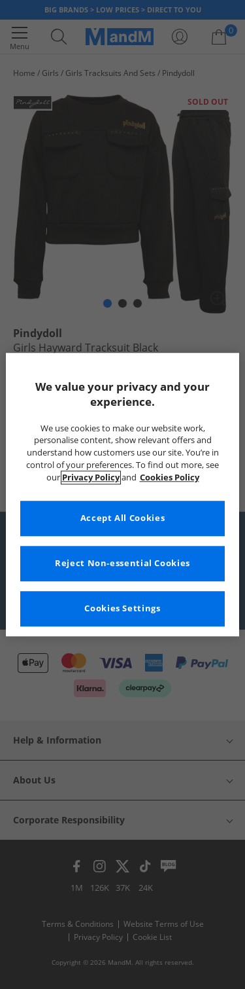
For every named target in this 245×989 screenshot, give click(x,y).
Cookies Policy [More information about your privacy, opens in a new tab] (169, 477)
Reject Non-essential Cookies (122, 563)
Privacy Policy (91, 477)
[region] (122, 494)
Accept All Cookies (122, 518)
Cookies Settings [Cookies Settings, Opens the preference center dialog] (122, 608)
